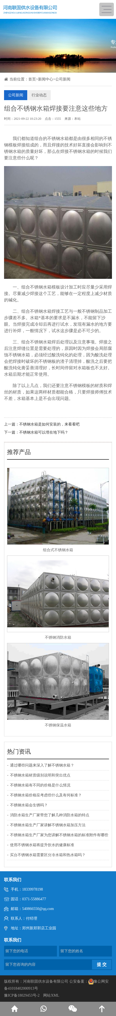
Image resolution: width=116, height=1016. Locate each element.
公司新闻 (62, 79)
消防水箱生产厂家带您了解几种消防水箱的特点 (49, 815)
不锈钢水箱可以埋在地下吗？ (43, 432)
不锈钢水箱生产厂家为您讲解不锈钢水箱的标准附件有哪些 (59, 835)
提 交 (102, 964)
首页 (32, 79)
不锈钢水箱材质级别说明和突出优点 (40, 775)
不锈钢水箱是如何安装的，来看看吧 (49, 424)
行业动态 (39, 95)
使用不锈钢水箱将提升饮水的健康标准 (42, 845)
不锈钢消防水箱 (58, 637)
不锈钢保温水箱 (58, 725)
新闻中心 (45, 79)
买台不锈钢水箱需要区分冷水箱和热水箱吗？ (48, 855)
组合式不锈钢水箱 (58, 550)
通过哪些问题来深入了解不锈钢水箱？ (42, 765)
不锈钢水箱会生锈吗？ (29, 805)
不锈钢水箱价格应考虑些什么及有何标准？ (46, 795)
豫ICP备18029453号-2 (21, 995)
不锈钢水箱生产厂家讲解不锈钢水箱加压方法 (48, 825)
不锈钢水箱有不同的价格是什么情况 (40, 785)
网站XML (51, 995)
